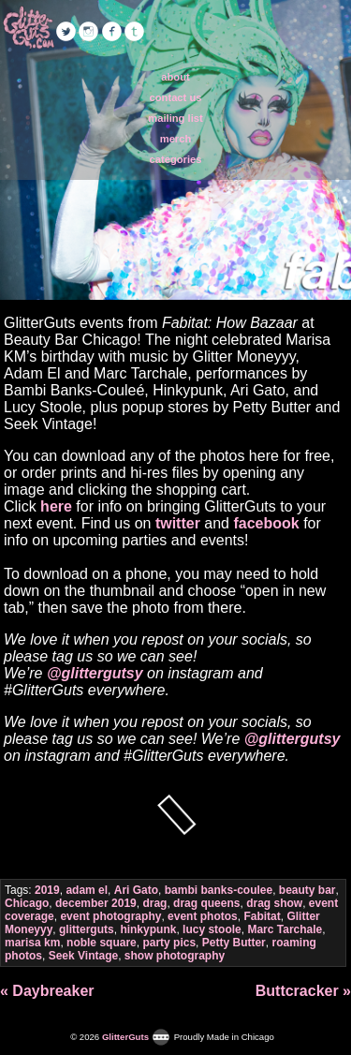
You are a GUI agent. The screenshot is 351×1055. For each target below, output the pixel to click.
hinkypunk (148, 929)
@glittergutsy (95, 673)
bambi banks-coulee (218, 890)
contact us (176, 97)
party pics (169, 942)
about (175, 76)
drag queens (206, 903)
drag (154, 903)
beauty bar (307, 890)
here (56, 506)
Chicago (27, 903)
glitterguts (86, 929)
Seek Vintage (83, 955)
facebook (266, 523)
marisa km (32, 942)
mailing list (175, 118)
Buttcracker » (303, 991)
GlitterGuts (28, 28)
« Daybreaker (47, 991)
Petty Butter (234, 942)
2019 (47, 890)
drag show (274, 903)
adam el (87, 890)
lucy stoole (212, 929)
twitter (177, 523)
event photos (203, 916)
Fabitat (261, 916)
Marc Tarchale (284, 929)
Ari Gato (136, 890)
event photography (110, 916)
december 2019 (96, 903)
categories (176, 159)
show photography (174, 955)
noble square (101, 942)
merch (176, 138)
